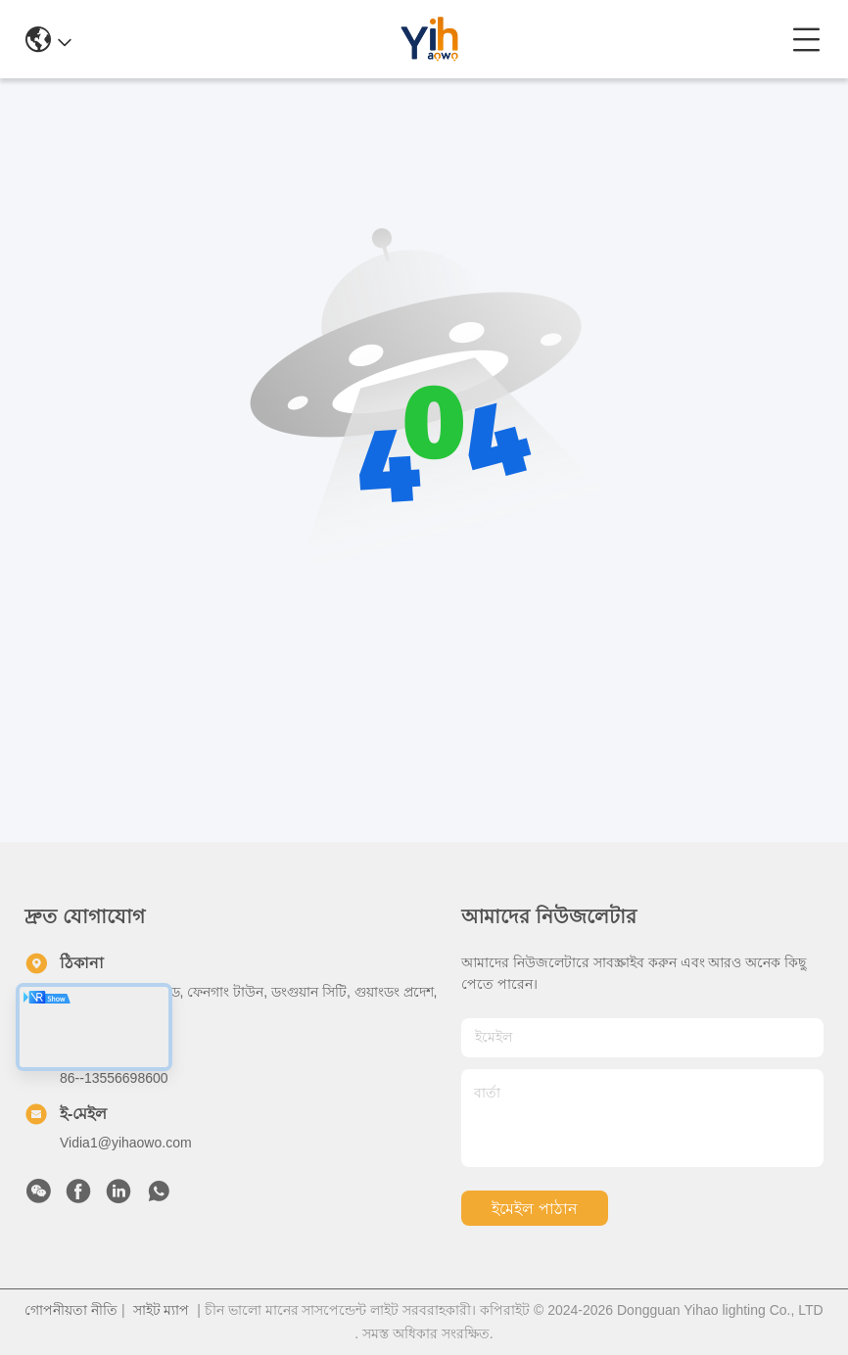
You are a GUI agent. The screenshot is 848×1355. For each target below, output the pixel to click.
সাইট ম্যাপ (161, 1310)
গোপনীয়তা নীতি (71, 1310)
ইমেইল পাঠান (534, 1208)
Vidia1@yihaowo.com (126, 1142)
